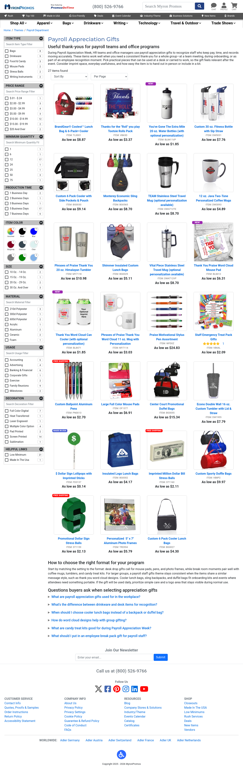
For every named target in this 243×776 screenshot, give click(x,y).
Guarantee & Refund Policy (81, 727)
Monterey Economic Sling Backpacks (120, 200)
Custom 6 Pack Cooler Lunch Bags (167, 547)
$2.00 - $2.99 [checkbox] (26, 103)
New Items (208, 15)
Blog (127, 709)
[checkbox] (10, 231)
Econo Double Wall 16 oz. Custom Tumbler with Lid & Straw (214, 413)
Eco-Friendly (77, 15)
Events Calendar (135, 722)
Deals (98, 15)
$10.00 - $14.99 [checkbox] (26, 119)
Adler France (145, 746)
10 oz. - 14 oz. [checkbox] (26, 272)
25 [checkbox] (26, 170)
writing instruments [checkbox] (26, 77)
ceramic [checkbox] (26, 335)
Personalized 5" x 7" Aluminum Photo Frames (120, 547)
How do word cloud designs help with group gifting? (88, 626)
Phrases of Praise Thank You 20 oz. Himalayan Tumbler (74, 270)
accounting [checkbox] (26, 360)
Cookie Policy (73, 722)
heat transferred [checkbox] (26, 416)
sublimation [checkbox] (26, 442)
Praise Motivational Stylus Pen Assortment (167, 340)
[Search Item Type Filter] (23, 44)
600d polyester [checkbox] (26, 319)
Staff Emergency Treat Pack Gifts (214, 340)
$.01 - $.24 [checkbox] (26, 98)
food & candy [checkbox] (26, 61)
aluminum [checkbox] (26, 329)
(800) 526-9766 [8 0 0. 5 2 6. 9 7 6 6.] (131, 676)
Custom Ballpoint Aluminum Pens (74, 411)
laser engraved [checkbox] (26, 421)
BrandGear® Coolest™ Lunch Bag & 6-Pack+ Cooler (74, 130)
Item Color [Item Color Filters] (14, 222)
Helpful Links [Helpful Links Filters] (16, 449)
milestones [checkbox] (26, 391)
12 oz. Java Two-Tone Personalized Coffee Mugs (213, 200)
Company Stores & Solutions (143, 713)
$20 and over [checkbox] (26, 129)
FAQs (67, 735)
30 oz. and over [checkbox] (26, 287)
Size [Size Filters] (9, 266)
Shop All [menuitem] (17, 23)
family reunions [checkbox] (26, 386)
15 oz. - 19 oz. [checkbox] (26, 277)
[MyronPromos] (19, 6)
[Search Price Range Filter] (23, 91)
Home (7, 30)
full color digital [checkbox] (26, 411)
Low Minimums (194, 718)
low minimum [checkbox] (26, 455)
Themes (18, 30)
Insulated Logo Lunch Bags (120, 478)
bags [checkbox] (26, 51)
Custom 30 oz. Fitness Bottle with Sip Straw (213, 130)
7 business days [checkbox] (26, 214)
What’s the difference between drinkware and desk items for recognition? (104, 610)
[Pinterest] (117, 696)
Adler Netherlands (189, 746)
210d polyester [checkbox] (26, 309)
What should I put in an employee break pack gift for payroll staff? (99, 642)
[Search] (168, 6)
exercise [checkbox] (26, 380)
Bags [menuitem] (67, 23)
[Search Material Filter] (23, 302)
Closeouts (191, 709)
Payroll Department (38, 30)
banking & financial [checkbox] (26, 370)
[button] (121, 760)
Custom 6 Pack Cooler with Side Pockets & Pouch (74, 200)
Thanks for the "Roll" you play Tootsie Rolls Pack (120, 130)
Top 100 (28, 15)
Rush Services (193, 722)
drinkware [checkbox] (26, 56)
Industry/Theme (150, 15)
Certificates (131, 731)
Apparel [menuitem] (43, 23)
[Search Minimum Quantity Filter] (23, 142)
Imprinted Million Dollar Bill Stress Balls (167, 481)
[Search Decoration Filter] (23, 404)
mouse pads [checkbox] (26, 66)
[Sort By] (69, 76)
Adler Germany (70, 746)
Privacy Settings (74, 718)
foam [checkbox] (26, 340)
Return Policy (13, 722)
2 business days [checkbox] (26, 198)
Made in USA (51, 15)
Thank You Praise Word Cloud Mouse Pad (214, 270)
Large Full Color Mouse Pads (120, 408)
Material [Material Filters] (13, 296)
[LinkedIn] (134, 696)
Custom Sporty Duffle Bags (214, 478)
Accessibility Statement (19, 727)
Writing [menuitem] (120, 23)
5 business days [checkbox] (26, 208)
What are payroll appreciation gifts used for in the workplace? (95, 603)
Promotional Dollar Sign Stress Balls (74, 547)
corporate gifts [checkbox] (26, 375)
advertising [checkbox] (26, 365)
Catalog (129, 727)
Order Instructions (16, 718)
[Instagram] (126, 696)
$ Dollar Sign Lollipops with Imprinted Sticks (74, 481)
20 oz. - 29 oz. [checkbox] (26, 282)
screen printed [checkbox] (26, 436)
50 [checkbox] (26, 175)
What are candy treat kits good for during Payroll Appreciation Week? (101, 634)
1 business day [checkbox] (26, 193)
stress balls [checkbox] (26, 71)
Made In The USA (195, 713)
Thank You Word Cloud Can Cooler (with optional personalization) (74, 342)
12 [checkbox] (26, 159)
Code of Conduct (75, 731)
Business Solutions (181, 15)
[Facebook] (107, 696)
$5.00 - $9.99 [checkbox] (26, 114)
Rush (8, 15)
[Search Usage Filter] (23, 353)
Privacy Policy (73, 713)
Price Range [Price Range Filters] (15, 85)
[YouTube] (144, 696)
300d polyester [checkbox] (26, 314)
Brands (230, 15)
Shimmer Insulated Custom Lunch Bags (120, 270)
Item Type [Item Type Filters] (13, 38)
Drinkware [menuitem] (92, 23)
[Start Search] (199, 6)
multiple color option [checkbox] (26, 426)
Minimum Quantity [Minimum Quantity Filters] (20, 136)
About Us (70, 709)
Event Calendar (121, 15)
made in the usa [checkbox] (26, 460)
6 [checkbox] (26, 154)
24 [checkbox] (26, 164)
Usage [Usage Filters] (10, 347)
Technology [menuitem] (148, 23)
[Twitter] (98, 696)
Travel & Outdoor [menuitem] (184, 23)
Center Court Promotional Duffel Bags (167, 411)
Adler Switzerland (120, 746)
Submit (160, 663)
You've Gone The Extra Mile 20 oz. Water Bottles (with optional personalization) (167, 132)
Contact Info (12, 709)
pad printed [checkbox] (26, 431)
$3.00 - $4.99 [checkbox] (26, 108)
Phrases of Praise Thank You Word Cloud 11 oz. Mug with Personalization (120, 342)
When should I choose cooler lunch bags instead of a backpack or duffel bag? (107, 618)
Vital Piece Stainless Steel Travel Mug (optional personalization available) (167, 272)
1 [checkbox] (26, 149)
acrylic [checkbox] (26, 324)
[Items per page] (109, 76)
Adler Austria (94, 746)
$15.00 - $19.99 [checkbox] (26, 124)
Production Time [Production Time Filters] (19, 187)
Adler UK (165, 746)
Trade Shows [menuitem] (222, 23)
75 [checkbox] (26, 180)
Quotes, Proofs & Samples (21, 713)
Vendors (189, 735)
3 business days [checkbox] (26, 203)
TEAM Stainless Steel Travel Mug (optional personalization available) (167, 202)
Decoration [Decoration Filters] (15, 398)
